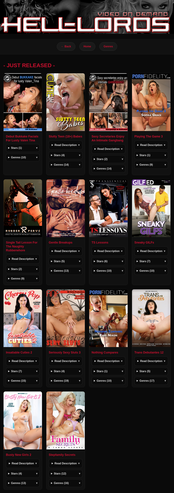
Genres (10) (18, 157)
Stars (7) (144, 261)
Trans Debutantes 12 (149, 352)
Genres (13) (61, 270)
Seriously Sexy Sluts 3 (65, 352)
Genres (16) (61, 483)
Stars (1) (16, 147)
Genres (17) (146, 380)
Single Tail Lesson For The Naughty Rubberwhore (21, 246)
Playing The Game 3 (148, 136)
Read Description (66, 145)
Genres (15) (18, 380)
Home (87, 46)
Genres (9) (146, 164)
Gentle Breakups (60, 242)
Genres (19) (61, 380)
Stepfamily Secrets (62, 455)
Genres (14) (61, 164)
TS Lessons (100, 242)
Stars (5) (59, 261)
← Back (66, 46)
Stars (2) (102, 159)
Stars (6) (102, 261)
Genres (108, 46)
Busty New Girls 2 (18, 455)
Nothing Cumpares (105, 352)
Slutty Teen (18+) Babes (65, 136)
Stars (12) (60, 473)
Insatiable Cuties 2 (19, 352)
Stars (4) (59, 155)
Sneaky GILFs (144, 242)
